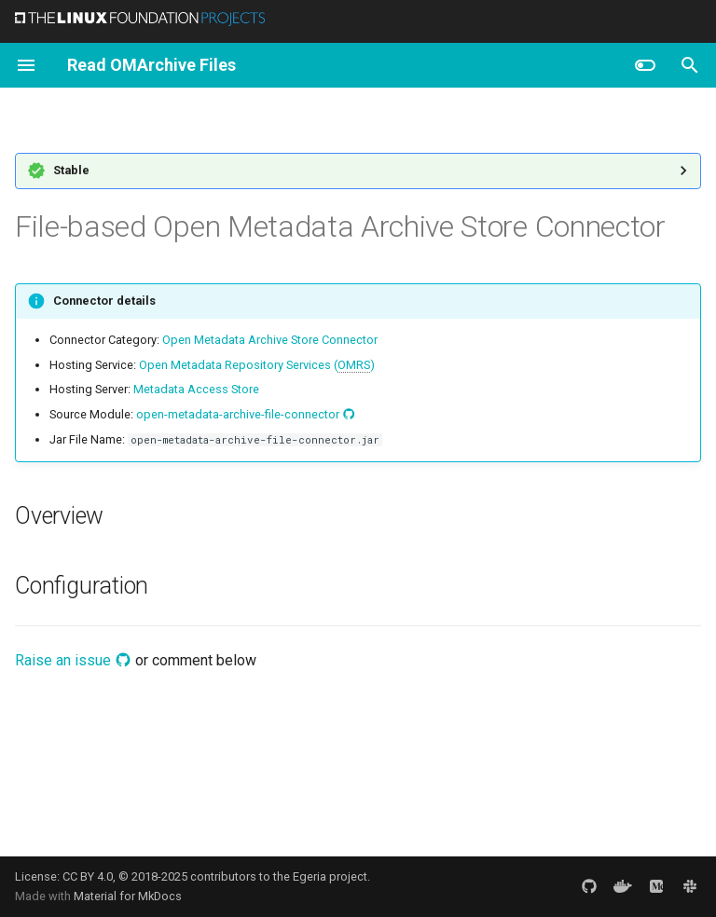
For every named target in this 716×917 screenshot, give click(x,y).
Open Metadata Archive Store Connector (270, 340)
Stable (71, 170)
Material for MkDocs (128, 896)
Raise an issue (73, 660)
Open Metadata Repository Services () (257, 365)
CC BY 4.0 (87, 876)
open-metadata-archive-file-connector (245, 414)
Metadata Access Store (196, 389)
